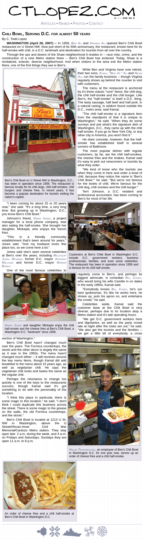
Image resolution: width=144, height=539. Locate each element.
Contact (96, 23)
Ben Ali (76, 43)
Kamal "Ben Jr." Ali (113, 73)
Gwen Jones (13, 325)
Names (64, 23)
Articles (48, 23)
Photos (79, 23)
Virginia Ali (97, 43)
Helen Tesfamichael (82, 449)
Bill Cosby (133, 277)
